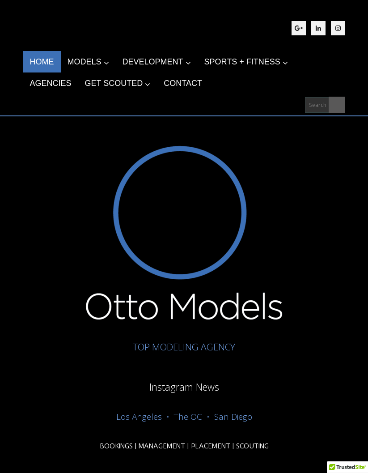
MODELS (88, 62)
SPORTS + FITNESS (246, 62)
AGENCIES (51, 83)
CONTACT (183, 83)
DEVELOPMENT (157, 62)
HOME (42, 61)
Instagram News (184, 386)
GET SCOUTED (118, 84)
